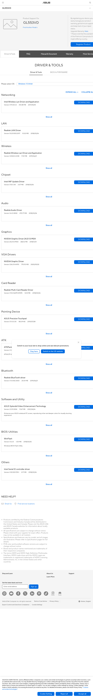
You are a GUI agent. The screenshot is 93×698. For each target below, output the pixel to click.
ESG (70, 577)
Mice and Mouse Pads (31, 635)
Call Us (49, 619)
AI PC (70, 586)
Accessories (6, 586)
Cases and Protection (31, 648)
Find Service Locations (54, 609)
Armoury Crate (73, 609)
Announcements (52, 583)
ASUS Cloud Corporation (55, 596)
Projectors (5, 619)
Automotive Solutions (76, 599)
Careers (49, 580)
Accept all (82, 694)
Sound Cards (28, 590)
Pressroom (50, 590)
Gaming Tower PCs (8, 629)
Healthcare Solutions (9, 583)
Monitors (5, 616)
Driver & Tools (36, 72)
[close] (78, 342)
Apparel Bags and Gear (31, 645)
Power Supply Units (8, 664)
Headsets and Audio (30, 638)
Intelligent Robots (29, 612)
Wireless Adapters (30, 603)
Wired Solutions (29, 606)
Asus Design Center (75, 593)
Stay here (34, 351)
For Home (5, 593)
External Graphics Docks (32, 583)
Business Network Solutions (33, 609)
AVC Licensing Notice (76, 603)
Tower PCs (5, 626)
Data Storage (28, 580)
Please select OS (7, 84)
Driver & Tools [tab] (9, 54)
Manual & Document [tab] (49, 54)
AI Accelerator (28, 586)
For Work (5, 596)
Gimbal (26, 664)
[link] (46, 2)
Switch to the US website (53, 351)
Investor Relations (52, 586)
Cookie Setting (46, 694)
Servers (26, 622)
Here (86, 31)
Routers (26, 596)
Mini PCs (5, 635)
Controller (27, 661)
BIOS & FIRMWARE (59, 72)
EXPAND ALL (72, 92)
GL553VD (6, 8)
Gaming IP (27, 667)
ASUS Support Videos (54, 625)
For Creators (6, 600)
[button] (3, 3)
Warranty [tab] (69, 54)
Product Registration (53, 612)
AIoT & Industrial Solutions (32, 616)
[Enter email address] (15, 676)
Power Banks (28, 658)
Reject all (64, 694)
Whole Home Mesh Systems (33, 599)
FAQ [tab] (28, 54)
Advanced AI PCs (74, 590)
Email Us (8, 504)
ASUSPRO (72, 596)
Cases (4, 658)
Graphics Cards (7, 655)
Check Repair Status (53, 606)
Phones (4, 580)
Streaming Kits (28, 642)
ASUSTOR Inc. (51, 593)
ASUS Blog (72, 606)
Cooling (4, 661)
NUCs (4, 632)
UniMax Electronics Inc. (54, 599)
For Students (6, 603)
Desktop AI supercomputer (32, 619)
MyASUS (49, 629)
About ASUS (51, 577)
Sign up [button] (34, 676)
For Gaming (6, 606)
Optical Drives (28, 577)
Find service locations (26, 504)
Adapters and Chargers (31, 651)
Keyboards (27, 632)
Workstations (6, 638)
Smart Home (28, 625)
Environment (73, 580)
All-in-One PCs (7, 622)
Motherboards (7, 651)
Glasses (4, 645)
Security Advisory (52, 622)
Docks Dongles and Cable (32, 655)
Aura (70, 612)
